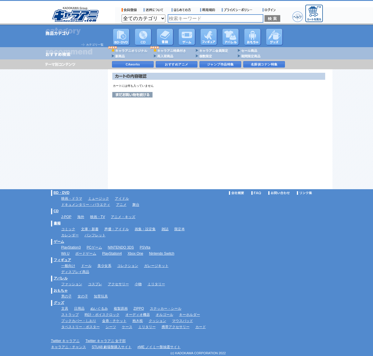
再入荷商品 (165, 56)
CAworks (133, 64)
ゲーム (59, 242)
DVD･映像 (121, 37)
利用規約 (207, 10)
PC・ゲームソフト (186, 37)
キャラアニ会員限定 (213, 50)
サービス (182, 10)
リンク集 (304, 193)
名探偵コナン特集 (264, 64)
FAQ (256, 193)
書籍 (165, 37)
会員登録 (129, 10)
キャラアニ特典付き (171, 50)
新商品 (120, 56)
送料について (154, 10)
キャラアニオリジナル (131, 50)
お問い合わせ (279, 193)
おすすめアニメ (176, 64)
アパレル (230, 37)
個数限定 (205, 56)
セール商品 (249, 50)
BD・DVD (62, 193)
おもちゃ (252, 37)
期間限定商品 (250, 56)
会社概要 (236, 193)
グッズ (274, 37)
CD (143, 37)
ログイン (269, 10)
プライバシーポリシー (239, 10)
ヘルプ (297, 16)
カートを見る (314, 13)
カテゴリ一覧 (95, 44)
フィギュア (208, 37)
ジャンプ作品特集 (220, 64)
